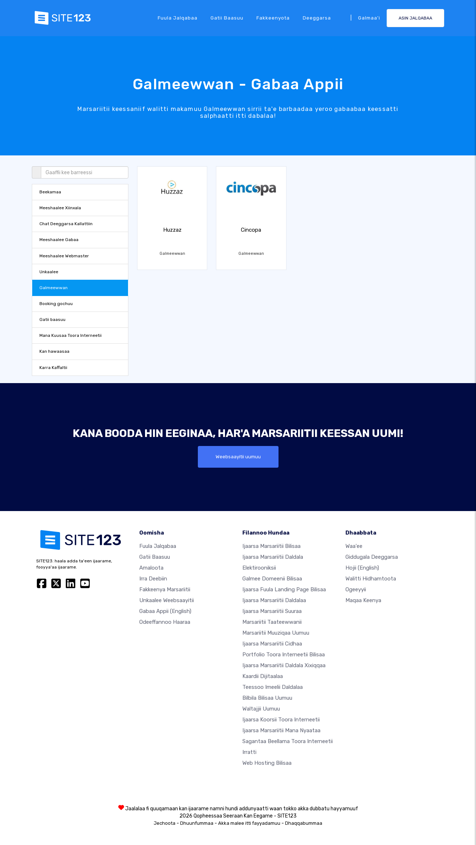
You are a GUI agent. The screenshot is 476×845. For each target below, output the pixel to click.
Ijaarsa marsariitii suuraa (272, 611)
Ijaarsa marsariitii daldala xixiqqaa (284, 665)
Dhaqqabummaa (303, 823)
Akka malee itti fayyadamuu (249, 823)
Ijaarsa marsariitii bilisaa (271, 546)
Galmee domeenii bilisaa (272, 578)
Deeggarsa (317, 18)
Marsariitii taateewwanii (272, 622)
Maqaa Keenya (363, 600)
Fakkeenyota (273, 18)
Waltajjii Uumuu (261, 708)
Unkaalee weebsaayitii (166, 600)
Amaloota (151, 568)
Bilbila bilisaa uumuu (267, 698)
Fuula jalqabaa (177, 18)
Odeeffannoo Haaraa (164, 622)
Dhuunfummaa (196, 823)
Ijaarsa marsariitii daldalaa (274, 600)
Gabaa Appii (165, 611)
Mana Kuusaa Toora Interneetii (70, 335)
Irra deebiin (153, 578)
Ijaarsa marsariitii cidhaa (272, 643)
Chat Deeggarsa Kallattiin (66, 223)
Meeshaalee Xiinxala (60, 207)
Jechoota (164, 823)
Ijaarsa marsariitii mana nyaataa (281, 730)
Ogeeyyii (355, 589)
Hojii (362, 568)
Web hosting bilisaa (267, 763)
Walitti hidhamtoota (370, 578)
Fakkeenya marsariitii (164, 589)
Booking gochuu (56, 303)
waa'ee (353, 546)
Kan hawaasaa (54, 351)
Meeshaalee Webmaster (64, 255)
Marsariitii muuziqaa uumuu (275, 633)
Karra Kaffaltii (53, 367)
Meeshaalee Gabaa (58, 239)
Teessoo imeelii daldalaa (272, 687)
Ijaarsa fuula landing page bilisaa (284, 589)
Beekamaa (50, 191)
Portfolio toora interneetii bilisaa (283, 654)
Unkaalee (48, 271)
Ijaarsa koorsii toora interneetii (281, 719)
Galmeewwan (53, 287)
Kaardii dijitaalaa (262, 676)
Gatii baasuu (227, 18)
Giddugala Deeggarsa (371, 557)
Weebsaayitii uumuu (238, 457)
